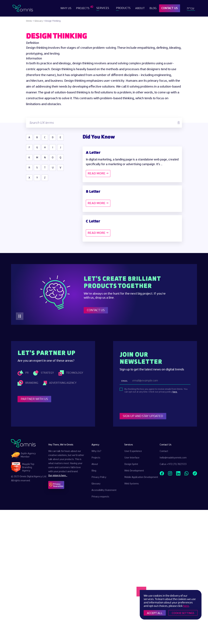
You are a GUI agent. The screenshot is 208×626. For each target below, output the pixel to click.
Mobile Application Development (141, 477)
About (140, 8)
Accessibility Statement (104, 490)
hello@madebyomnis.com (173, 457)
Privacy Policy (98, 477)
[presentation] (144, 403)
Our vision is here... (57, 475)
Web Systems (131, 483)
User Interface (131, 457)
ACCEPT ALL (154, 613)
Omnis (29, 21)
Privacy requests (100, 496)
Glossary (38, 21)
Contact (164, 451)
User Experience (133, 451)
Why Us (65, 8)
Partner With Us (34, 399)
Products (123, 8)
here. (175, 392)
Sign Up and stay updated (143, 416)
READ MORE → (98, 173)
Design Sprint (131, 464)
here (186, 605)
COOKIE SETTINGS (183, 613)
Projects (83, 7)
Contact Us (169, 8)
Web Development (134, 470)
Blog (153, 8)
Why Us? (96, 451)
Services (102, 8)
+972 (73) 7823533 (177, 464)
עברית (190, 8)
